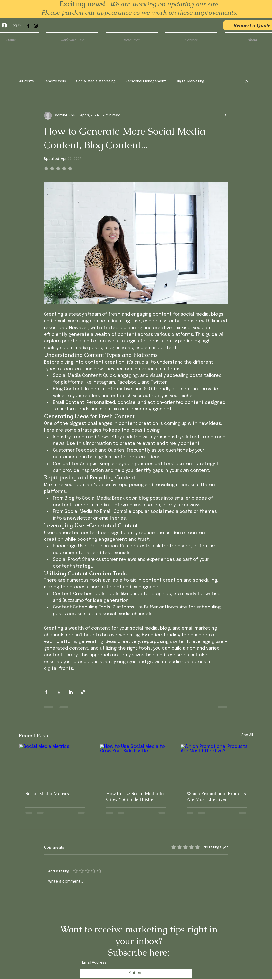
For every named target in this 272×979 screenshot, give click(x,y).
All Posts (26, 81)
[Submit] (136, 973)
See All (247, 735)
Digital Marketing (190, 81)
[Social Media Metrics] (55, 764)
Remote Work (55, 81)
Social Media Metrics (47, 793)
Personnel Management (146, 81)
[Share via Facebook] (46, 692)
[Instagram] (35, 25)
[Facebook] (28, 25)
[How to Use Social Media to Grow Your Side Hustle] (136, 764)
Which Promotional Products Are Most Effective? (216, 796)
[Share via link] (83, 692)
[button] (246, 82)
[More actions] (225, 116)
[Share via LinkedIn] (70, 692)
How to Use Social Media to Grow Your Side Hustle (135, 796)
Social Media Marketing (96, 81)
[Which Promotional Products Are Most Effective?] (217, 764)
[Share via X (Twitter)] (58, 692)
